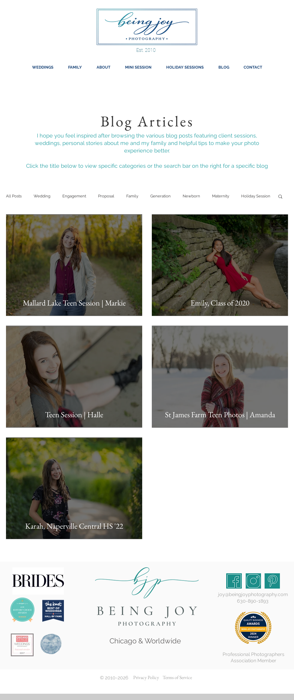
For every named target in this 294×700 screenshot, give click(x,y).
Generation (160, 196)
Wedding (42, 196)
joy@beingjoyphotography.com (253, 594)
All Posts (14, 196)
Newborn (191, 196)
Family (132, 196)
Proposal (106, 196)
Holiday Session (255, 196)
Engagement (74, 196)
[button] (280, 197)
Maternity (220, 196)
